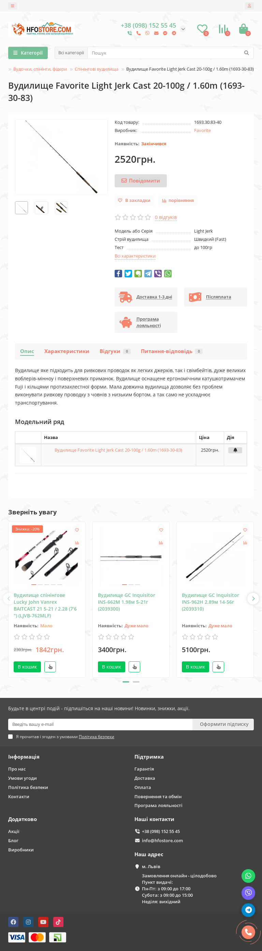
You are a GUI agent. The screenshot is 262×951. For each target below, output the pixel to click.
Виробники (21, 850)
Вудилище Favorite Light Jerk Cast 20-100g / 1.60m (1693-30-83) (118, 450)
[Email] (100, 724)
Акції (13, 831)
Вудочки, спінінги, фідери (40, 69)
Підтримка (149, 756)
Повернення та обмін (157, 796)
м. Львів (151, 866)
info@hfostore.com (162, 840)
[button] (125, 682)
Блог (13, 840)
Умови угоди (22, 778)
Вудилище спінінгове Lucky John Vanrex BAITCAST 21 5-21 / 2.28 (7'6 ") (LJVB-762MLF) (45, 605)
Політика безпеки (28, 787)
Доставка (144, 778)
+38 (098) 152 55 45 (161, 831)
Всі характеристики (135, 256)
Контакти (18, 796)
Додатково (22, 819)
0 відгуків (166, 217)
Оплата (142, 787)
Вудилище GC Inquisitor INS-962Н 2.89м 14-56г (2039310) (210, 602)
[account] (249, 6)
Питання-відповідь (172, 351)
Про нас (17, 769)
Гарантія (144, 769)
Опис (27, 351)
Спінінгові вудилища (96, 69)
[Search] (170, 53)
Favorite (202, 130)
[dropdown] (12, 6)
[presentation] (9, 598)
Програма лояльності (158, 805)
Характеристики (66, 351)
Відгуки (115, 351)
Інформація (24, 756)
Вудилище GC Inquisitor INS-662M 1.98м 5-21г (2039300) (126, 602)
